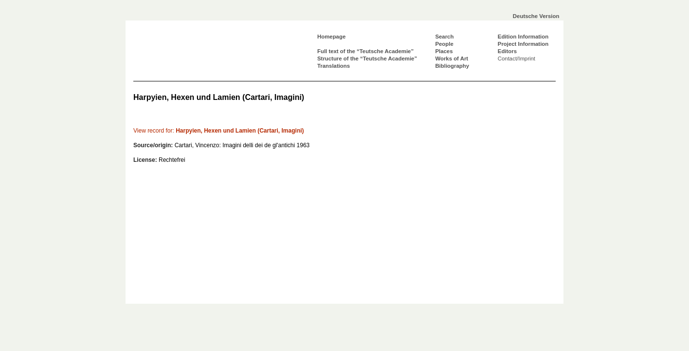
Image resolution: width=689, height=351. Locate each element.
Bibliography (452, 66)
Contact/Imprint (516, 58)
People (444, 44)
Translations (333, 66)
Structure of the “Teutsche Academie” (367, 58)
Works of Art (451, 58)
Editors (507, 51)
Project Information (523, 44)
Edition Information (523, 36)
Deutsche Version (536, 16)
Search (444, 36)
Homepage (331, 36)
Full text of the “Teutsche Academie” (365, 51)
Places (444, 51)
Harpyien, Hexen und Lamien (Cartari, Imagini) (218, 130)
